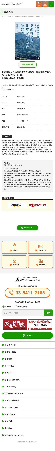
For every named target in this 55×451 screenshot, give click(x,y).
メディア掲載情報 (12, 400)
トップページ (10, 345)
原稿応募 (8, 421)
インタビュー (10, 365)
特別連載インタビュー (14, 393)
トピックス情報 (11, 407)
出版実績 (8, 358)
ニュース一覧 (10, 386)
